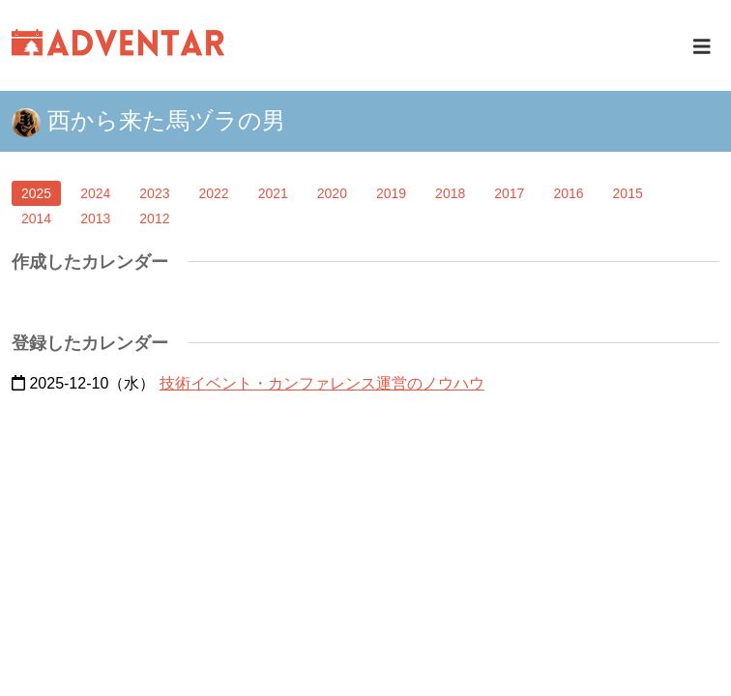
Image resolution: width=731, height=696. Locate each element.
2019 (391, 193)
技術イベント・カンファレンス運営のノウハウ (322, 383)
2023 (154, 193)
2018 (450, 193)
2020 (332, 193)
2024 (95, 193)
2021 (273, 193)
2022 (213, 193)
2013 (95, 218)
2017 (509, 193)
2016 (568, 193)
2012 (154, 218)
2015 (628, 193)
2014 (36, 218)
